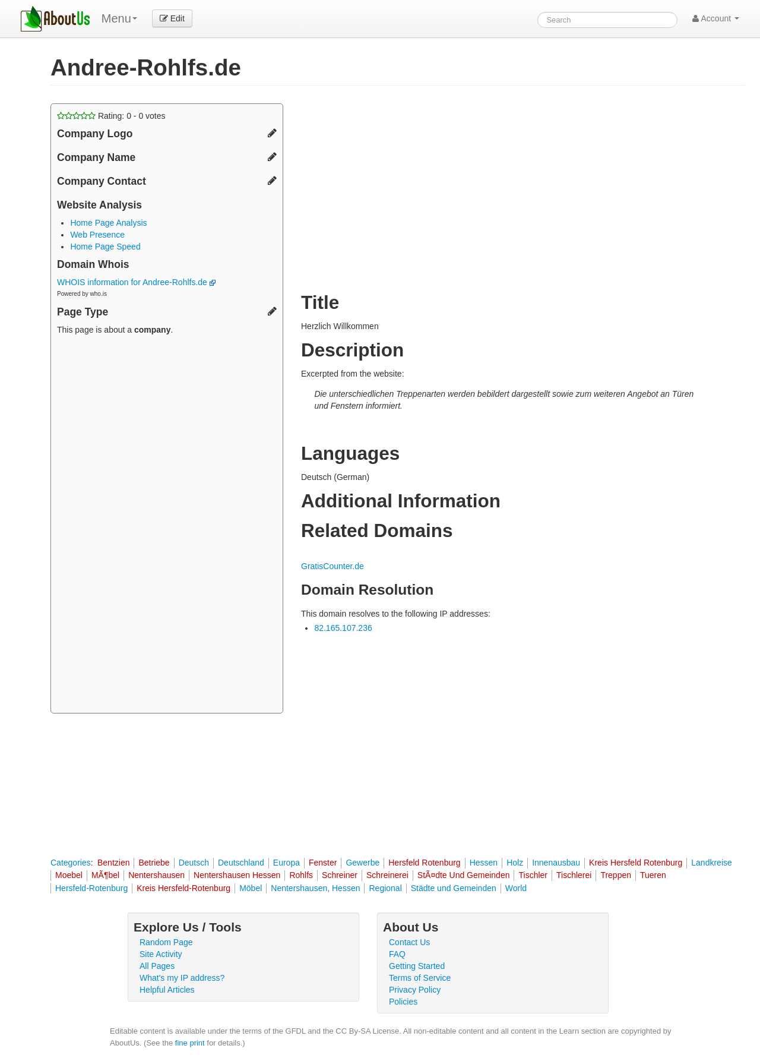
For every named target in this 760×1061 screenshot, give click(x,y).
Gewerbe (362, 862)
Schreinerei (387, 875)
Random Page (166, 942)
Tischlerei (573, 875)
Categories (70, 862)
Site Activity (161, 954)
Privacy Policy (415, 989)
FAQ (397, 954)
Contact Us (409, 942)
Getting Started (417, 966)
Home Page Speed (105, 246)
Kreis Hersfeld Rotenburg (635, 862)
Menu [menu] (119, 18)
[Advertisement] (167, 526)
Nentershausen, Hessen (315, 888)
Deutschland (241, 862)
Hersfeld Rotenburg (424, 862)
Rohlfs (301, 875)
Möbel (250, 888)
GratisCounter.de (332, 566)
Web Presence (97, 234)
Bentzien (113, 862)
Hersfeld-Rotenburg (91, 888)
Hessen (484, 862)
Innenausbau (556, 862)
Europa (286, 862)
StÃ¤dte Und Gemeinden (463, 875)
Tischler (532, 875)
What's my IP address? (182, 978)
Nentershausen (156, 875)
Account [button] (715, 18)
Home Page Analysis (108, 223)
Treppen (615, 875)
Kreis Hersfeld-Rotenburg (183, 888)
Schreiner (339, 875)
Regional (385, 888)
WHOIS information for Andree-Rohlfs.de (136, 282)
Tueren (653, 875)
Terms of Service (420, 978)
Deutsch (194, 862)
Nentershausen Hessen (237, 875)
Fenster (323, 862)
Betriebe (153, 862)
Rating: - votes (111, 116)
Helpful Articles (167, 989)
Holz (514, 862)
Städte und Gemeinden (453, 888)
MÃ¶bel (105, 875)
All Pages (157, 966)
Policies (403, 1001)
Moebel (69, 875)
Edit (172, 18)
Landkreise (711, 862)
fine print (190, 1042)
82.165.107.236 (343, 628)
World (516, 888)
